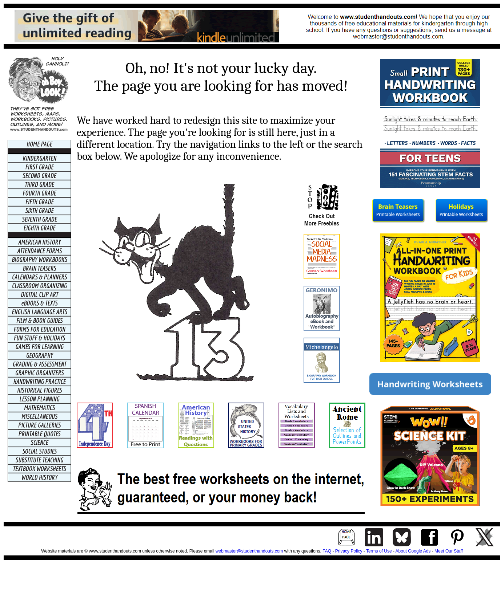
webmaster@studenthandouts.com (249, 551)
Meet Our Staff (448, 551)
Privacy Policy (348, 551)
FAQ (326, 551)
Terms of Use (379, 551)
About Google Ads (413, 551)
